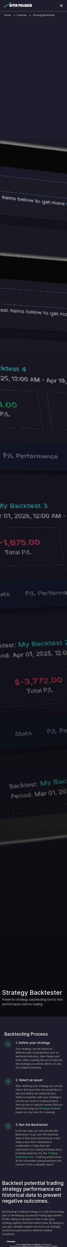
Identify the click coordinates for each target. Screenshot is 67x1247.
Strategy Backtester (44, 15)
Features (22, 15)
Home (7, 15)
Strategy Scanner (50, 1108)
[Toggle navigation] (61, 5)
